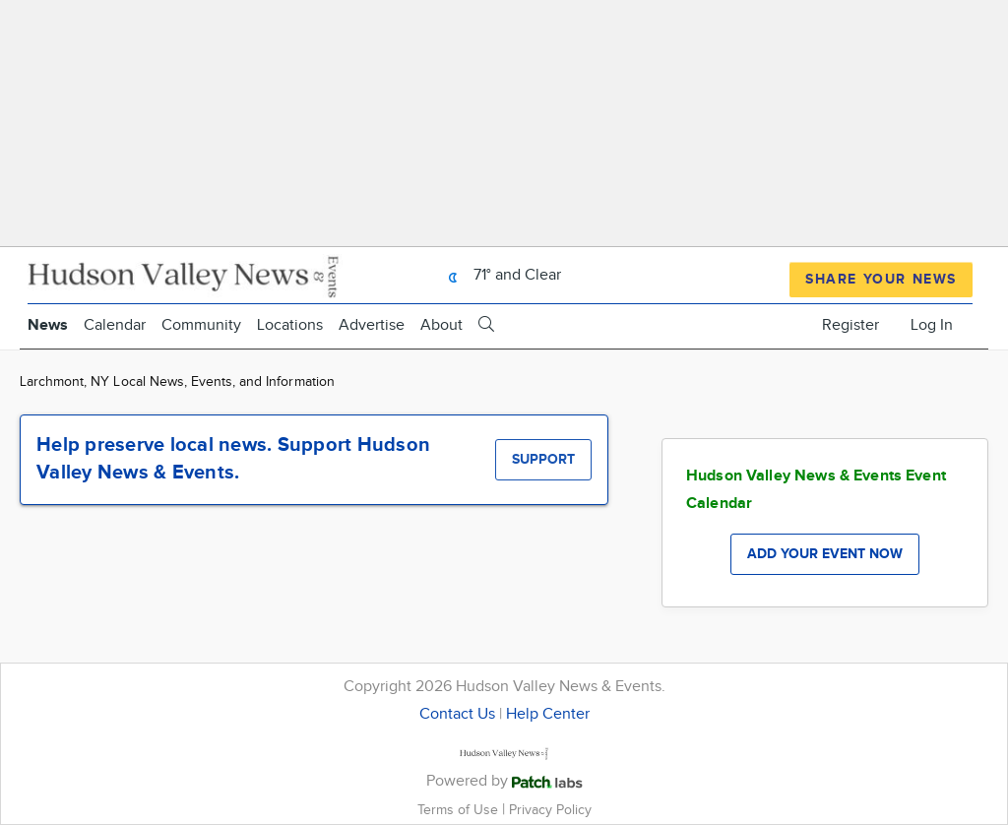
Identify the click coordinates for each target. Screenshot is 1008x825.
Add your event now (825, 553)
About (441, 325)
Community (201, 325)
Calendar (115, 325)
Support (543, 459)
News (48, 325)
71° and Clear (499, 275)
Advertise (372, 325)
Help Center (548, 714)
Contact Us (457, 714)
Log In (932, 325)
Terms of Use (459, 809)
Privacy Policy (550, 809)
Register (850, 325)
